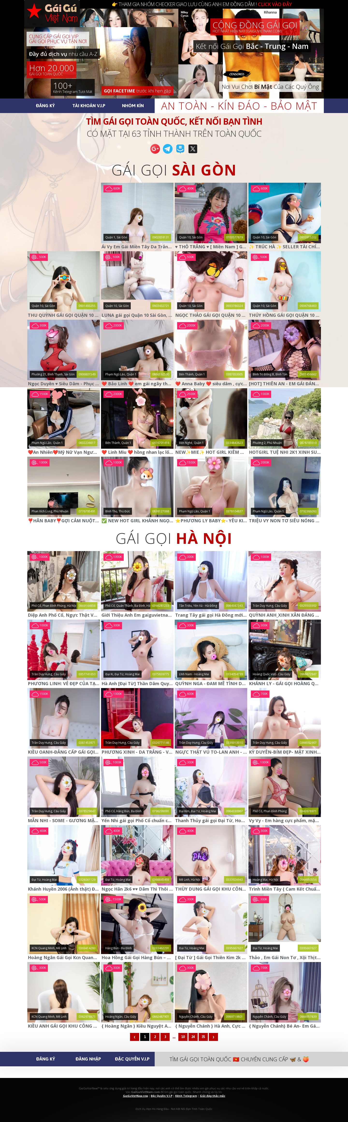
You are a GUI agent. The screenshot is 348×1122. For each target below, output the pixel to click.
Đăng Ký (45, 105)
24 (193, 1037)
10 (183, 1037)
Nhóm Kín (133, 105)
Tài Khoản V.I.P (88, 105)
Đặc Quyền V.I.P (132, 1058)
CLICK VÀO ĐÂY (275, 4)
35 (203, 1037)
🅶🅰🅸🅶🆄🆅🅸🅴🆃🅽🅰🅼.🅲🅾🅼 (56, 19)
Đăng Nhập (88, 1058)
